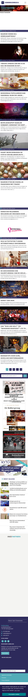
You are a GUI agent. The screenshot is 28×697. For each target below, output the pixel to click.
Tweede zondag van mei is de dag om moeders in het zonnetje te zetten (13, 64)
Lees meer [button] (17, 690)
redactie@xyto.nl (7, 656)
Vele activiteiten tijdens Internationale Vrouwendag (13, 242)
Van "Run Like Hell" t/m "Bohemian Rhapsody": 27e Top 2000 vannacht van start (14, 327)
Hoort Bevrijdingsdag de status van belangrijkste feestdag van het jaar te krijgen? (12, 153)
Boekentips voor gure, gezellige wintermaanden (12, 357)
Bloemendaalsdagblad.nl (12, 2)
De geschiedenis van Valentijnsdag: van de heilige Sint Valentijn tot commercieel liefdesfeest (13, 272)
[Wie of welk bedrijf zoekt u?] (11, 375)
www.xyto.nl (6, 658)
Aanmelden (5, 676)
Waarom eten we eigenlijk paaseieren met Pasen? (12, 183)
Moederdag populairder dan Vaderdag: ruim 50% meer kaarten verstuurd (13, 94)
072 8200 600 (6, 654)
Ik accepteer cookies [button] (14, 694)
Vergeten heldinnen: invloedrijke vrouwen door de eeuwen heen (14, 212)
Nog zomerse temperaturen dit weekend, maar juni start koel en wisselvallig (17, 548)
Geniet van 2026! (7, 300)
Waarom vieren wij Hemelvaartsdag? (9, 35)
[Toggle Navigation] (25, 2)
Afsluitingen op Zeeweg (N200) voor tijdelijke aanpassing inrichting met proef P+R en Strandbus (18, 483)
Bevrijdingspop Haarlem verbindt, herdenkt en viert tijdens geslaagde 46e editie (13, 124)
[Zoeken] (25, 375)
